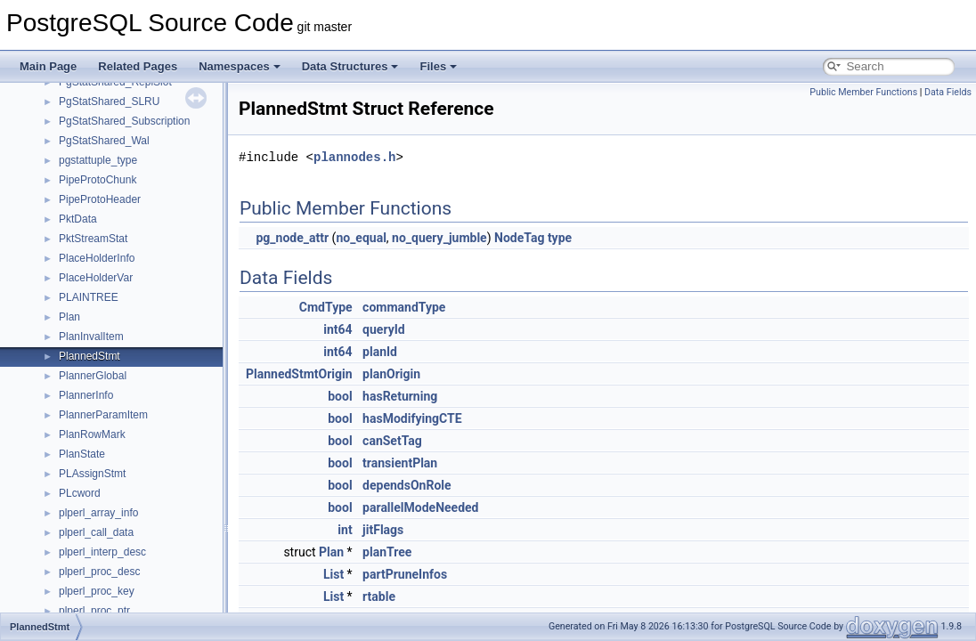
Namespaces (240, 66)
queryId (383, 329)
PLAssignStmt (92, 473)
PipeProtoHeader (100, 199)
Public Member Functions (863, 92)
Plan (69, 317)
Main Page (48, 66)
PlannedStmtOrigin (299, 374)
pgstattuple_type (98, 160)
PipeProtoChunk (97, 180)
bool (340, 396)
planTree (386, 552)
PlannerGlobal (92, 375)
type (560, 238)
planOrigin (391, 374)
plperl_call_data (96, 532)
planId (379, 352)
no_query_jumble (439, 238)
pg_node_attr (292, 238)
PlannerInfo (86, 395)
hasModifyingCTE (411, 418)
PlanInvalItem (91, 336)
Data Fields (948, 92)
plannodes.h (354, 157)
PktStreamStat (93, 238)
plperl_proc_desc (99, 571)
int (345, 530)
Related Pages (137, 66)
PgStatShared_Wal (104, 140)
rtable (378, 596)
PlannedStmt (89, 356)
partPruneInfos (404, 574)
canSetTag (392, 441)
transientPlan (399, 463)
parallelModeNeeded (420, 507)
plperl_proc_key (96, 591)
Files (438, 66)
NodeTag (519, 238)
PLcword (80, 493)
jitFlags (382, 530)
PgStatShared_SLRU (109, 101)
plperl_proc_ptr (94, 610)
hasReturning (399, 396)
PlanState (82, 454)
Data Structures (350, 66)
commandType (403, 307)
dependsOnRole (406, 485)
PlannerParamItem (103, 415)
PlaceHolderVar (96, 278)
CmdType (326, 307)
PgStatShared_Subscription (124, 121)
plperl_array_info (98, 513)
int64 (337, 329)
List (333, 574)
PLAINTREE (88, 297)
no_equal (361, 238)
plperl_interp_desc (102, 552)
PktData (78, 219)
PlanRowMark (92, 434)
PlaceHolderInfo (96, 258)
